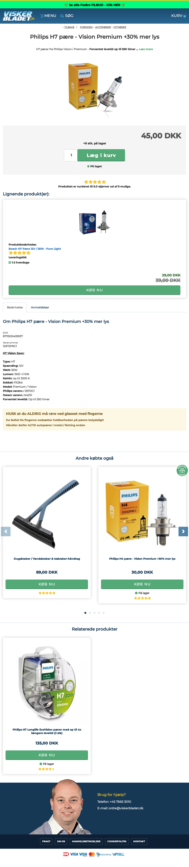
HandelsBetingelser (86, 841)
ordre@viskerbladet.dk (125, 808)
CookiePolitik (116, 841)
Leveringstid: (18, 257)
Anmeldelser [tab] (40, 307)
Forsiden (86, 27)
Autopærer (103, 27)
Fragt (46, 841)
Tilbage (69, 27)
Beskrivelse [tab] (15, 307)
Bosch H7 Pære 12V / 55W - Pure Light (35, 249)
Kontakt (139, 841)
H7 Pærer (120, 27)
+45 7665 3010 (120, 802)
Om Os (61, 841)
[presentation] (5, 531)
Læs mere (146, 49)
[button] (85, 613)
